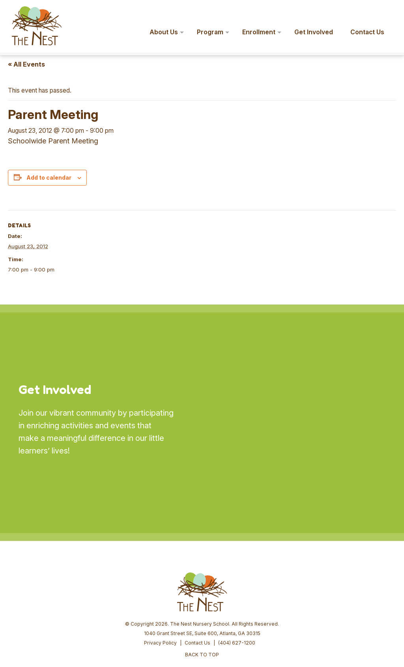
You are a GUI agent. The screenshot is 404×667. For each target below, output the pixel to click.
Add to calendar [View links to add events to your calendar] (48, 177)
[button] (386, 11)
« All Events (26, 64)
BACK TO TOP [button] (202, 595)
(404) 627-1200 (236, 583)
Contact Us (197, 583)
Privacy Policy (160, 583)
